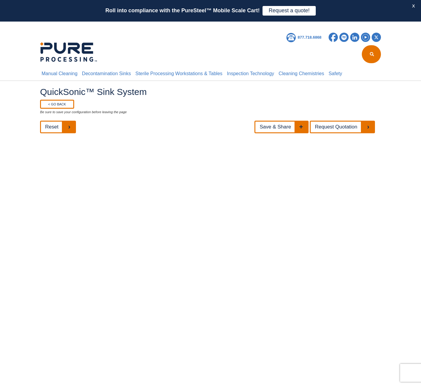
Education (191, 25)
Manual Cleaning (59, 73)
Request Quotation (336, 127)
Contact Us (252, 25)
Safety (335, 73)
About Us (73, 25)
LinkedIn (354, 37)
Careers (221, 25)
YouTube (365, 37)
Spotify (344, 37)
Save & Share (275, 127)
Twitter (376, 37)
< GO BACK (57, 104)
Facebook (333, 37)
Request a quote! (289, 10)
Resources (159, 25)
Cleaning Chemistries (301, 73)
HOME (48, 25)
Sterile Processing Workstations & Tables (178, 73)
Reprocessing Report (115, 25)
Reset (51, 127)
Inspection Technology (250, 73)
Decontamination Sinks (106, 73)
